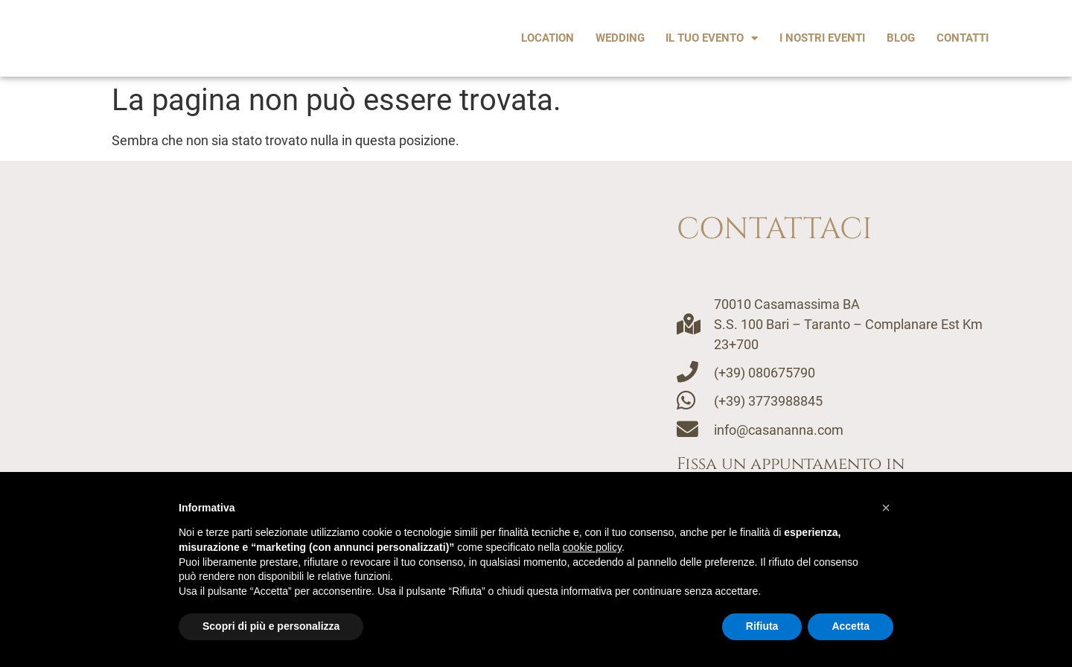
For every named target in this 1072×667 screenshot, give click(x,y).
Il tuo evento (712, 38)
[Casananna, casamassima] (346, 391)
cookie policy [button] (592, 547)
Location (547, 38)
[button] (886, 508)
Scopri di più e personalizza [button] (270, 626)
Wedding (620, 38)
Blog (901, 38)
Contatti (963, 38)
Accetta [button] (851, 626)
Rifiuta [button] (762, 626)
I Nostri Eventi (822, 38)
